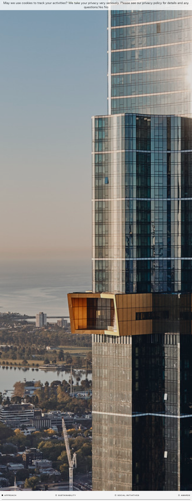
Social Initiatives (128, 495)
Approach (10, 495)
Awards (185, 495)
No (106, 7)
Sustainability (67, 495)
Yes (100, 7)
